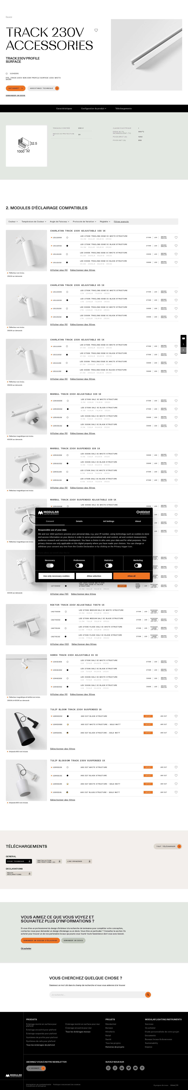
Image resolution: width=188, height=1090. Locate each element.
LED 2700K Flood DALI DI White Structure (100, 627)
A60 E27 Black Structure (94, 716)
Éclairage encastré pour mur (79, 1028)
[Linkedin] (122, 1068)
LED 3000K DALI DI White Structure (99, 416)
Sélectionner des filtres (82, 270)
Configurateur (69, 2)
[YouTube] (135, 1068)
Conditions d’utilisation (36, 1086)
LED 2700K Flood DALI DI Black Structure (100, 635)
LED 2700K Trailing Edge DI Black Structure (103, 244)
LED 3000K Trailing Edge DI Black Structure (103, 261)
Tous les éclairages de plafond (40, 1045)
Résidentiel (110, 1024)
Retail (108, 1035)
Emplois (123, 2)
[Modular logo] (14, 1076)
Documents (150, 1035)
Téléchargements (123, 108)
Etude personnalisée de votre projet (162, 1032)
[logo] (7, 7)
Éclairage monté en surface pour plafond (41, 1025)
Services (149, 1024)
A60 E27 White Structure (94, 767)
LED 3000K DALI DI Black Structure (99, 424)
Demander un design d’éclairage (40, 940)
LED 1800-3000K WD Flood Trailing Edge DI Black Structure (92, 584)
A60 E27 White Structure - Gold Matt (101, 724)
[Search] (173, 7)
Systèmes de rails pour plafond (40, 1041)
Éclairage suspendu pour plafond (41, 1033)
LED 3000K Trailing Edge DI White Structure (103, 253)
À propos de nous (161, 1085)
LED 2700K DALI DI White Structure (99, 399)
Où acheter (26, 948)
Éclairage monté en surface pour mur (83, 1024)
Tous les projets (113, 1043)
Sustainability (151, 1043)
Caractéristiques (64, 108)
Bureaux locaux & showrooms (158, 1039)
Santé (108, 1039)
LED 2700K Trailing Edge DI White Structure (103, 236)
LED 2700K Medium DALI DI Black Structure (101, 618)
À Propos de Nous (137, 2)
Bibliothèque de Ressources (92, 2)
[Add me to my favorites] (96, 30)
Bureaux (109, 1028)
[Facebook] (115, 1068)
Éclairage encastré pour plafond (41, 1030)
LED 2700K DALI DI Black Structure (99, 408)
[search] (148, 995)
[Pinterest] (142, 1068)
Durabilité (112, 2)
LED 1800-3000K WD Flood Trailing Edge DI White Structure (92, 575)
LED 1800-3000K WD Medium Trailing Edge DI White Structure (92, 556)
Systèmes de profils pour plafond (42, 1037)
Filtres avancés (121, 221)
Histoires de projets (114, 1047)
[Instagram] (108, 1068)
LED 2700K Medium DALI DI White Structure (101, 610)
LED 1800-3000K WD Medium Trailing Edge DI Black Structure (92, 566)
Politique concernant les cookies (66, 1084)
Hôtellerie (110, 1032)
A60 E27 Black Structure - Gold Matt (100, 733)
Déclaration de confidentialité (38, 1084)
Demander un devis (73, 940)
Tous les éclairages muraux (78, 1032)
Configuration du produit (93, 108)
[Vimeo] (128, 1068)
